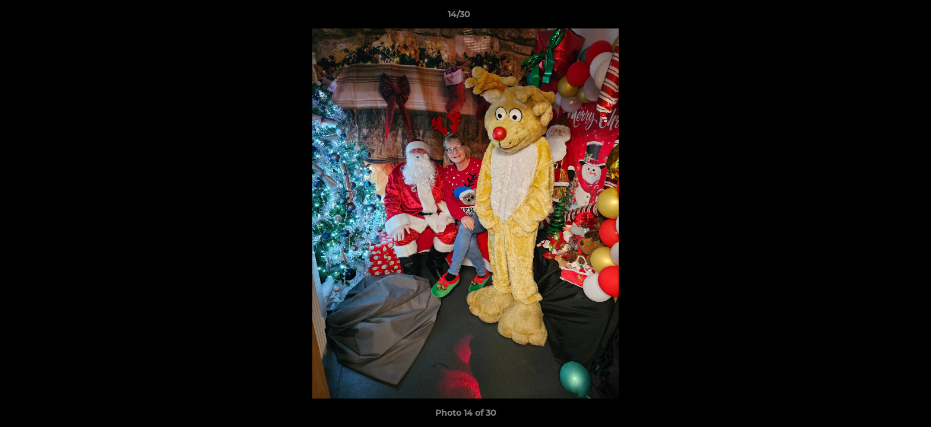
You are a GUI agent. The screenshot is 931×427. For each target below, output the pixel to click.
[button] (881, 17)
